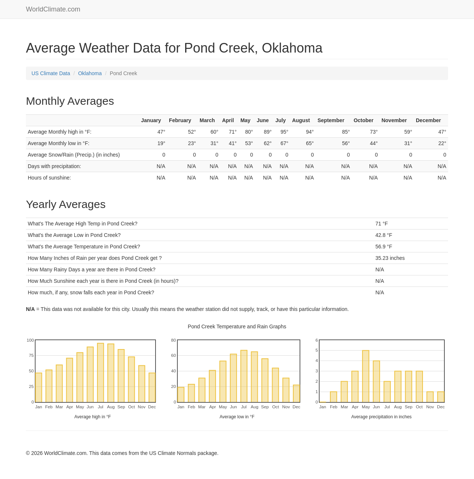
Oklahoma (90, 73)
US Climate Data (50, 73)
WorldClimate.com (53, 9)
